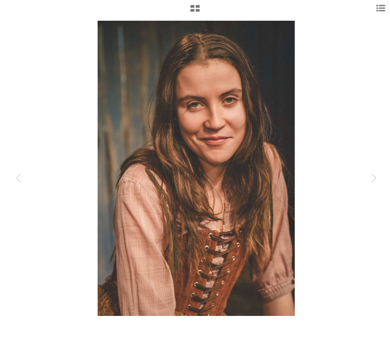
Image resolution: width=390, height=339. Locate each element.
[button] (195, 11)
